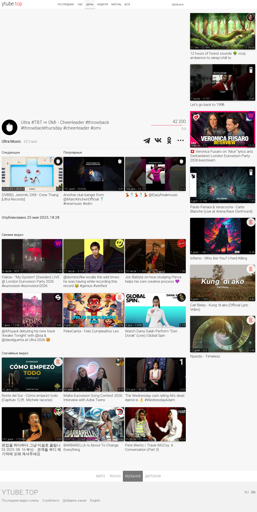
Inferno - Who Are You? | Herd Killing (218, 258)
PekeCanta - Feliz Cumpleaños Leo (91, 331)
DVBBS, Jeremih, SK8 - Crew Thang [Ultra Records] (30, 197)
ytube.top (20, 492)
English (95, 500)
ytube (12, 4)
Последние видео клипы (20, 500)
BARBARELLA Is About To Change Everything (91, 447)
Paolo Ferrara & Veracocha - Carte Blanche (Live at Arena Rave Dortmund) (221, 209)
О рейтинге (50, 500)
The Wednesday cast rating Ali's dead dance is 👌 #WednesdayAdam (154, 397)
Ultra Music (11, 141)
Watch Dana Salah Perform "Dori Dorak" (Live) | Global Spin (151, 333)
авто (100, 475)
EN (253, 492)
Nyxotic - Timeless (205, 356)
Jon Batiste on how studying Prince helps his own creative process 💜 (153, 279)
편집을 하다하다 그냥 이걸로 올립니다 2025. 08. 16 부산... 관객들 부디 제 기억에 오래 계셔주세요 (31, 449)
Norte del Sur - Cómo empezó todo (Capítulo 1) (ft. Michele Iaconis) (30, 397)
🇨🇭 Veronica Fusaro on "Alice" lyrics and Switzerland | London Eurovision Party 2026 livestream (221, 155)
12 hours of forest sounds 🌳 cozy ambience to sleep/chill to (218, 55)
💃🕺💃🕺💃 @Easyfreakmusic (151, 195)
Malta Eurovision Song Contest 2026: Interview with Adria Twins (93, 397)
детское (153, 475)
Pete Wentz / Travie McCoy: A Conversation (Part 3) (149, 447)
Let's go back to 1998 (207, 104)
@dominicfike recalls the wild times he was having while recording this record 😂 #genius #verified (91, 281)
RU (247, 492)
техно (115, 475)
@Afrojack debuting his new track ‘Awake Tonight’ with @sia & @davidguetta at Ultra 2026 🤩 (28, 335)
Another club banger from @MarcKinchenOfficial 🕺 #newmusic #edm (83, 199)
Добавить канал (75, 500)
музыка (133, 475)
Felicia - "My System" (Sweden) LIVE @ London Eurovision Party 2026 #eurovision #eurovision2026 (30, 281)
